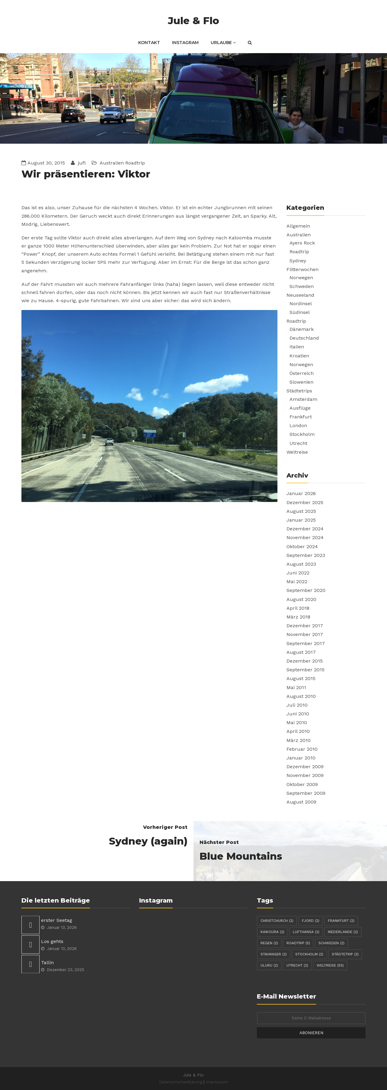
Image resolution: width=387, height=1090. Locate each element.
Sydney (297, 261)
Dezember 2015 (304, 661)
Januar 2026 (301, 493)
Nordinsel (300, 303)
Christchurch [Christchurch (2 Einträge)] (277, 921)
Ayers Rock (302, 243)
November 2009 (305, 775)
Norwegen (301, 277)
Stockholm (302, 434)
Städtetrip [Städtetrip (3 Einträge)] (345, 954)
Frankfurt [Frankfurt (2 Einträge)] (341, 921)
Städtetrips (299, 391)
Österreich (301, 373)
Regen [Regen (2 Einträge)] (269, 943)
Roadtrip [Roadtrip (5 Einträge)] (298, 943)
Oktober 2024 (302, 546)
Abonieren (311, 1032)
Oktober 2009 (302, 784)
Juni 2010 (297, 714)
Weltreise (297, 452)
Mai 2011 (296, 687)
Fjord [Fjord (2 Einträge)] (310, 921)
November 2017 (304, 634)
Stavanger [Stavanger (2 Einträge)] (274, 954)
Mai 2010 (296, 722)
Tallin (47, 962)
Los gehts (52, 941)
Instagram (185, 42)
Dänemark (301, 329)
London (298, 425)
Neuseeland (300, 295)
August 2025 (301, 511)
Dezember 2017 (304, 625)
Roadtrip (135, 163)
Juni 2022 (297, 573)
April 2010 (298, 731)
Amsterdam (303, 399)
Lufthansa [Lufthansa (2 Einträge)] (306, 932)
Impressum (217, 1081)
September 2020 (305, 590)
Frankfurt (300, 417)
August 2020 (301, 599)
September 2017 (305, 643)
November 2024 (305, 537)
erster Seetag (56, 920)
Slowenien (301, 382)
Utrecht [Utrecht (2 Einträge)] (297, 965)
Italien (296, 347)
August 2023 (301, 564)
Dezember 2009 (305, 766)
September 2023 (305, 555)
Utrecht (298, 443)
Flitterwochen (302, 269)
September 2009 (305, 793)
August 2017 (301, 652)
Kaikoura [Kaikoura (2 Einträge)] (272, 932)
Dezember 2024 (305, 529)
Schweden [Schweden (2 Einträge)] (331, 943)
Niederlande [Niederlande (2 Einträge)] (343, 932)
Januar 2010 (300, 758)
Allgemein (298, 226)
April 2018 (297, 608)
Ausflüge (300, 408)
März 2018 (298, 617)
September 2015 (305, 670)
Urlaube (223, 42)
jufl (81, 163)
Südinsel (299, 312)
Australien (112, 163)
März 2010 (298, 740)
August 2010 (301, 696)
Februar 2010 (302, 749)
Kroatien (299, 356)
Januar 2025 (301, 520)
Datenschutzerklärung (180, 1081)
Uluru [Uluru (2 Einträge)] (269, 965)
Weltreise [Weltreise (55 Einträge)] (330, 965)
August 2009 (301, 802)
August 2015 (300, 678)
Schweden (301, 286)
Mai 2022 (296, 581)
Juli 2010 (297, 705)
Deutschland (304, 338)
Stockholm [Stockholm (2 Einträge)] (309, 954)
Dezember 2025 (304, 502)
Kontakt (149, 42)
